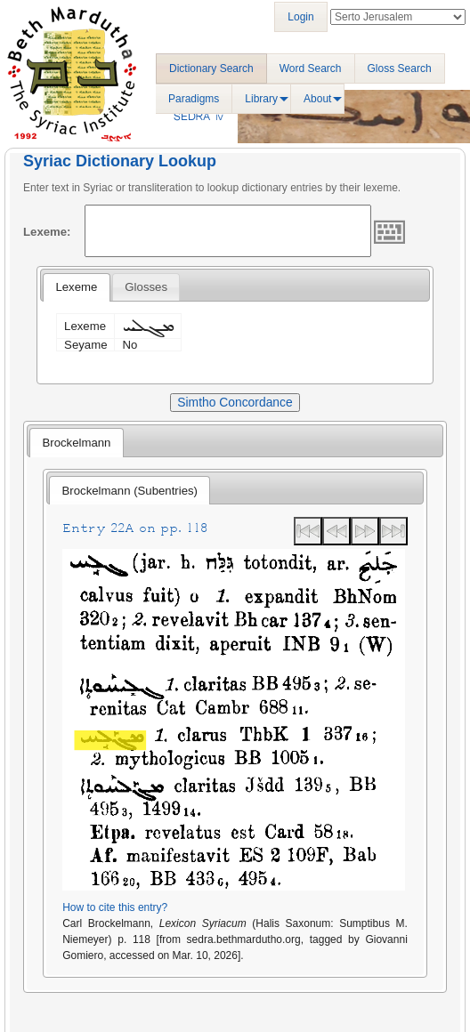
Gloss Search (400, 68)
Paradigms (193, 99)
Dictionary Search (211, 68)
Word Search (311, 68)
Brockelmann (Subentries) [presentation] (130, 490)
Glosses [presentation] (146, 287)
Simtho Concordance (234, 402)
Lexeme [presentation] (76, 287)
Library (261, 99)
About (317, 99)
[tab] (76, 287)
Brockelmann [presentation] (76, 442)
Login (300, 17)
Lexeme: (47, 231)
